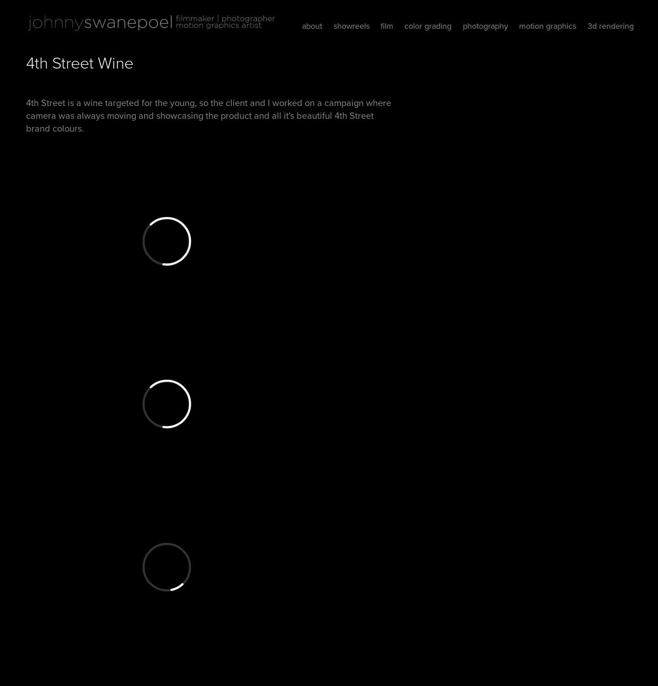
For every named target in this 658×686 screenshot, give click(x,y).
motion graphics (547, 26)
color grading (427, 26)
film (387, 26)
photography (485, 26)
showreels (352, 26)
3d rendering (611, 26)
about (312, 26)
